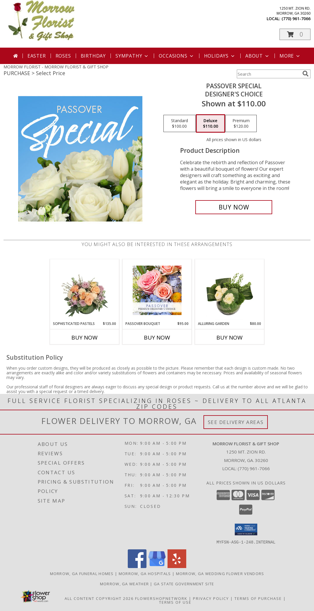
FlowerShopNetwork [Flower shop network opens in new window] (161, 598)
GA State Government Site (184, 583)
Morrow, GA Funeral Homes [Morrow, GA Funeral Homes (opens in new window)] (82, 573)
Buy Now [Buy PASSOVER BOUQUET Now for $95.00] (157, 337)
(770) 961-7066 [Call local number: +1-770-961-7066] (296, 18)
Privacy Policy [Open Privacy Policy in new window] (211, 598)
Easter (36, 56)
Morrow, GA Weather (124, 583)
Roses (63, 56)
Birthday (93, 56)
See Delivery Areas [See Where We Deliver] (236, 422)
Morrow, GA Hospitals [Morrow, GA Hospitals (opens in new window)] (145, 573)
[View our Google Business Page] (157, 566)
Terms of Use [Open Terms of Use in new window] (175, 602)
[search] (305, 73)
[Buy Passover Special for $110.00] (233, 207)
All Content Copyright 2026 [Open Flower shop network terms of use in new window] (99, 598)
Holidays (220, 56)
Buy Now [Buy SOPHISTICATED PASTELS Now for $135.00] (84, 337)
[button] (295, 34)
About (257, 56)
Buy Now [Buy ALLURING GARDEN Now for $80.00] (229, 337)
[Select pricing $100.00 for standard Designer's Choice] (179, 123)
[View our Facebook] (137, 566)
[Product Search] (268, 74)
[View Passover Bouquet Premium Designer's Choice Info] (157, 290)
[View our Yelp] (177, 566)
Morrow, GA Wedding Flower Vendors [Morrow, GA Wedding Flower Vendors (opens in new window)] (220, 573)
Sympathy (132, 56)
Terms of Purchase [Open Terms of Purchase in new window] (258, 598)
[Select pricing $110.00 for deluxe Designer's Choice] (210, 123)
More (290, 56)
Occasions (176, 56)
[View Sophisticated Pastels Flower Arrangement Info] (84, 290)
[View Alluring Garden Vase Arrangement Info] (229, 290)
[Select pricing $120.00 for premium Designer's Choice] (241, 123)
